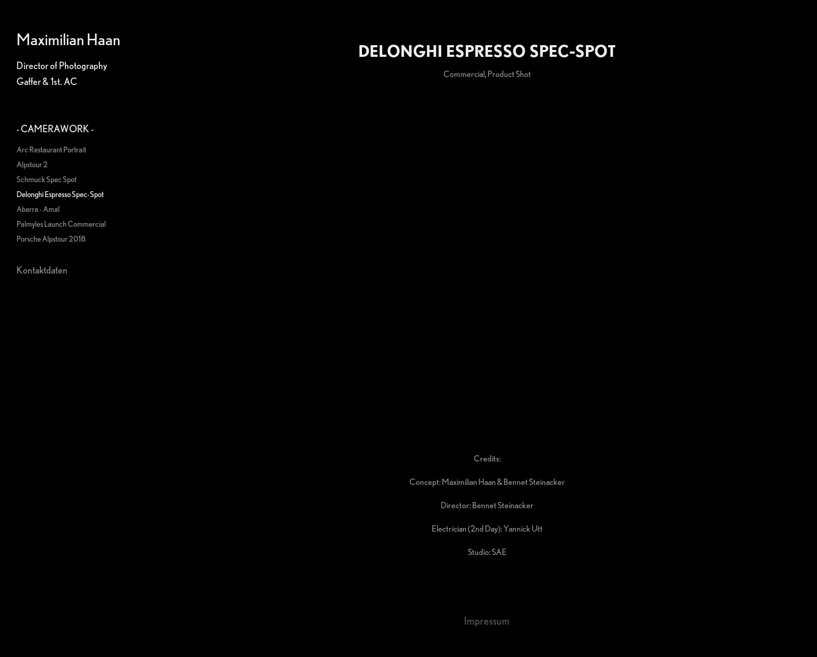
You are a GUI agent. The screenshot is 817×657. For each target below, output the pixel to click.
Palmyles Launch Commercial (61, 223)
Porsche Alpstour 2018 (51, 238)
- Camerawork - (55, 128)
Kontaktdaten (42, 269)
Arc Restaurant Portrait (51, 149)
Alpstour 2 (32, 164)
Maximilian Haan (68, 39)
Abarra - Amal (38, 209)
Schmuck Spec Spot (46, 179)
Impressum (487, 621)
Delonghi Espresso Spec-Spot (60, 194)
